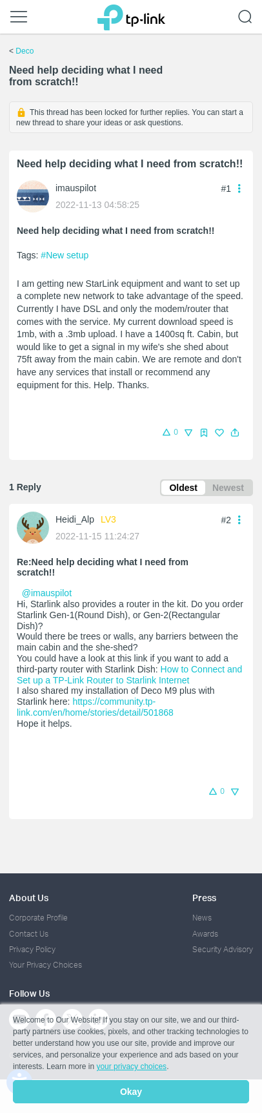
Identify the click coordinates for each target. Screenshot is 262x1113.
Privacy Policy (32, 949)
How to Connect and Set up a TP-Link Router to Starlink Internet (129, 674)
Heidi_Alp (74, 519)
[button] (235, 433)
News (202, 917)
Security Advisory (222, 949)
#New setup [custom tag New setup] (64, 255)
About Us (28, 897)
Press (204, 897)
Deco (24, 51)
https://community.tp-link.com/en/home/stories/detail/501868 (95, 707)
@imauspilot (47, 593)
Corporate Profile (38, 917)
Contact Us (28, 934)
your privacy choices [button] (131, 1066)
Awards (205, 934)
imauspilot (75, 188)
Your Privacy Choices (45, 965)
